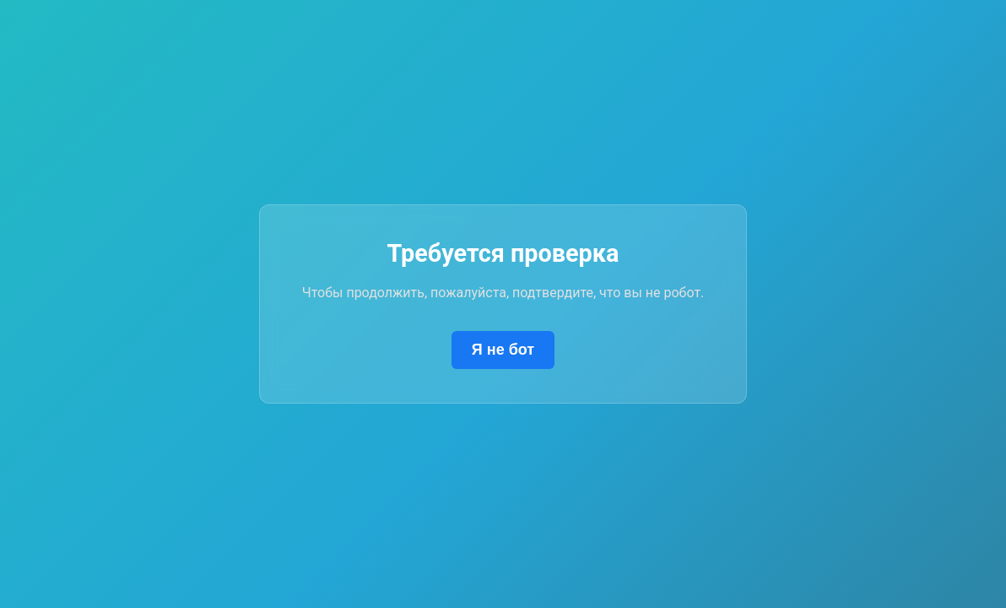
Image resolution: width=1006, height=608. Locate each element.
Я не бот (503, 349)
